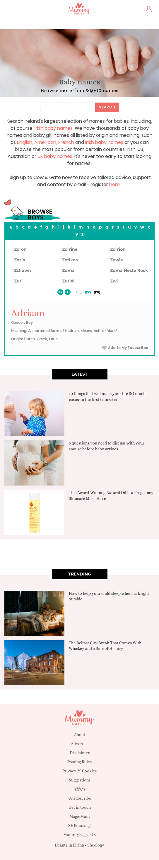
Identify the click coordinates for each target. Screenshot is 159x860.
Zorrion (118, 249)
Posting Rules (79, 761)
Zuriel (68, 281)
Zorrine (70, 249)
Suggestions (79, 780)
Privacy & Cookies (79, 771)
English (24, 142)
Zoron (20, 249)
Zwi (114, 281)
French (66, 142)
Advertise (79, 743)
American (45, 142)
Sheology (95, 845)
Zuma (68, 270)
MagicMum (79, 816)
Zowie (116, 260)
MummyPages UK (79, 834)
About (79, 734)
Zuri (18, 281)
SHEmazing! (79, 825)
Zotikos (70, 260)
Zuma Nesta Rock (129, 270)
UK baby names (54, 156)
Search (107, 107)
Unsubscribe (79, 798)
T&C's (79, 789)
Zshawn (22, 270)
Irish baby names (54, 128)
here (114, 184)
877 (88, 292)
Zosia (19, 260)
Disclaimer (80, 752)
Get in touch (80, 807)
